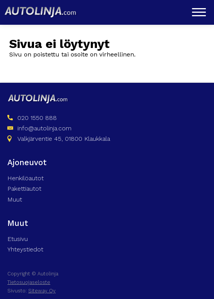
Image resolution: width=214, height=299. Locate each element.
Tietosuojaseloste (28, 282)
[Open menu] (199, 12)
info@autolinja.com (44, 128)
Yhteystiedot (25, 249)
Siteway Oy (42, 291)
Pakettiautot (24, 188)
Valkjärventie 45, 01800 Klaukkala (63, 138)
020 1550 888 (37, 117)
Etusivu (17, 239)
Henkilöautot (25, 178)
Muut (14, 199)
